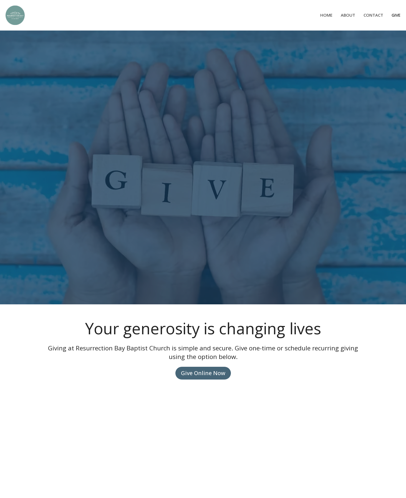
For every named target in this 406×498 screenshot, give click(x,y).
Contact (373, 15)
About (348, 15)
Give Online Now (203, 373)
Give (396, 15)
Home (326, 15)
